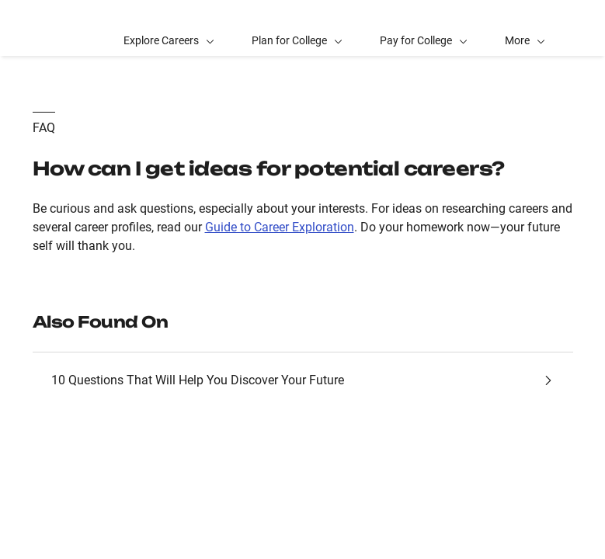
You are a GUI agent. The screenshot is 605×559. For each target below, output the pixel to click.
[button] (525, 28)
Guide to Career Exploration (279, 227)
